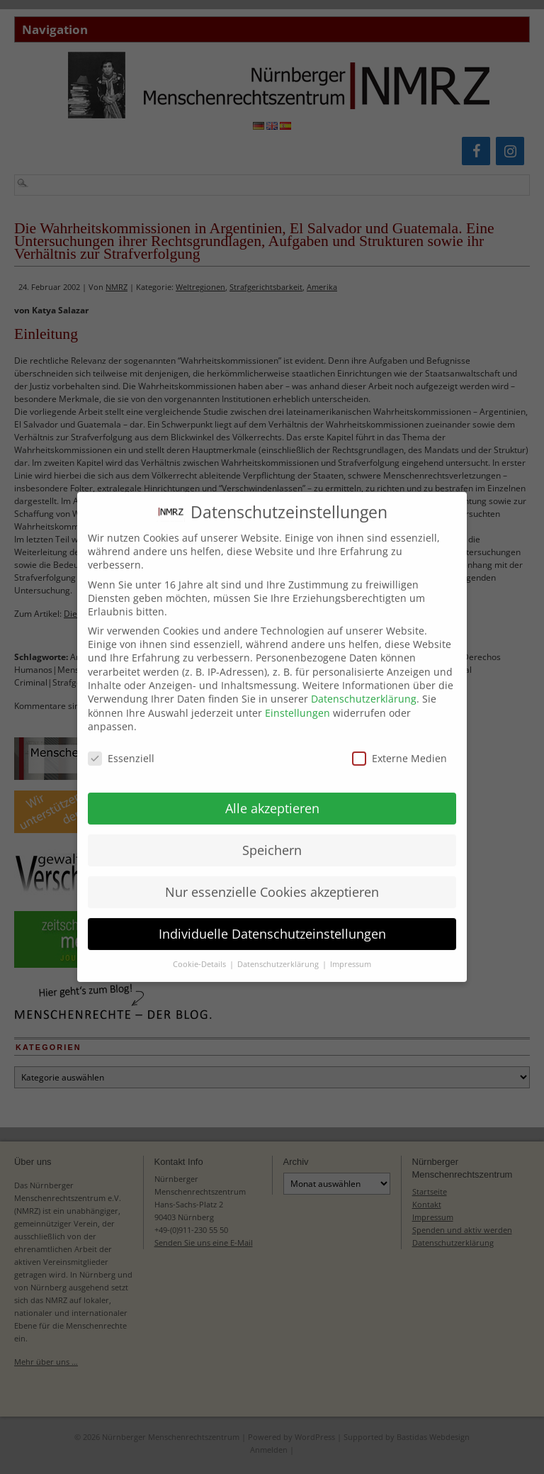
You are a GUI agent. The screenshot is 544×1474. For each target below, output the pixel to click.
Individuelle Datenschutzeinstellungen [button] (272, 921)
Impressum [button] (350, 953)
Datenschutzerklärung (363, 686)
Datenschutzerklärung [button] (279, 953)
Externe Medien (399, 746)
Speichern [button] (272, 838)
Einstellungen (297, 701)
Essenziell (121, 746)
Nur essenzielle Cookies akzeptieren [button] (272, 879)
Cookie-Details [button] (200, 953)
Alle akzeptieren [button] (272, 796)
